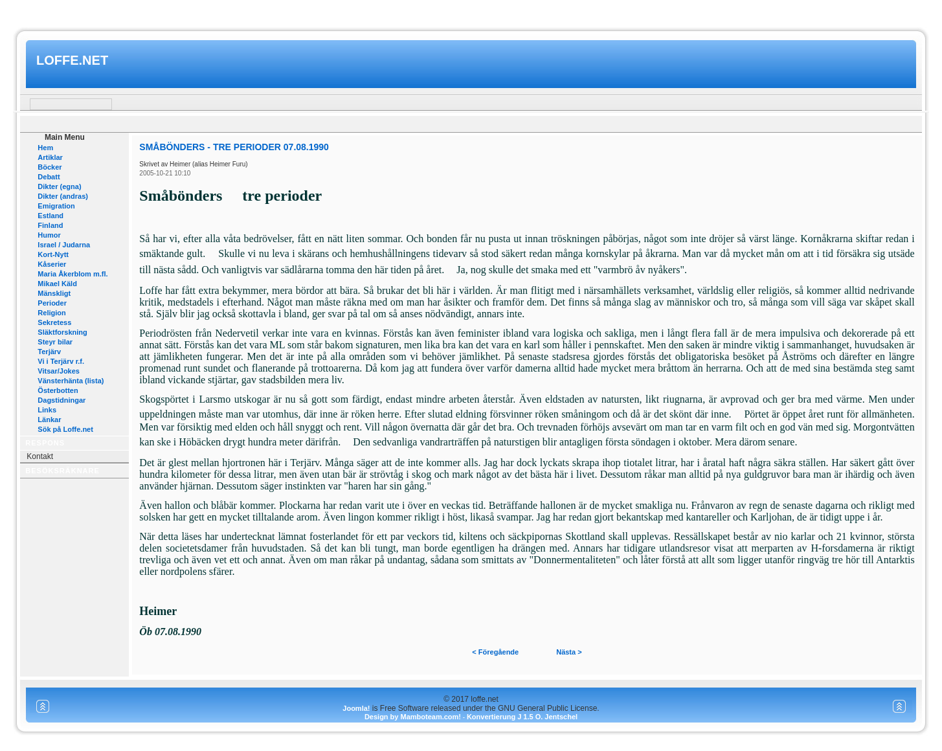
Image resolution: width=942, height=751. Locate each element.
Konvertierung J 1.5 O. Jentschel (522, 717)
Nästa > (568, 652)
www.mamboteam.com (471, 12)
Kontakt (40, 456)
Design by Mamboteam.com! (412, 717)
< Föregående (495, 652)
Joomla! (356, 708)
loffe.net (72, 60)
